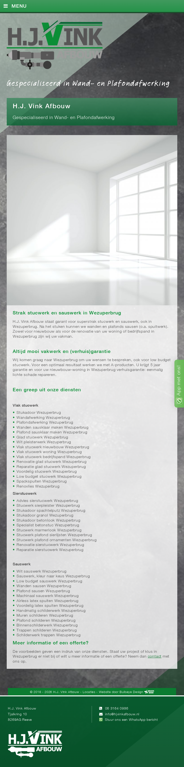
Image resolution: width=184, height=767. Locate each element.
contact (155, 656)
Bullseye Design (131, 692)
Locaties (89, 692)
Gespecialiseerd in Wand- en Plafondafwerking (88, 83)
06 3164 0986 (116, 708)
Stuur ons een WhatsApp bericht (131, 720)
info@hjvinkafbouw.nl (122, 714)
